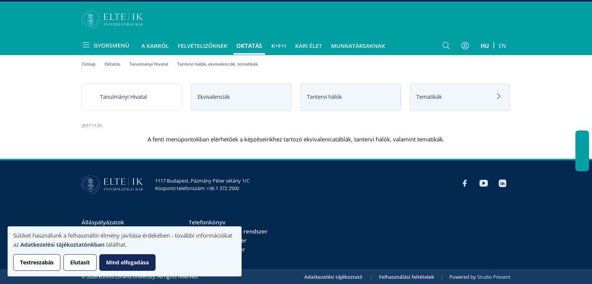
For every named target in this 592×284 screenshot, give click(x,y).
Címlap (89, 64)
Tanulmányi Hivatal (149, 64)
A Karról (154, 45)
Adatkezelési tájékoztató (333, 276)
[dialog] (125, 251)
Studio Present (493, 276)
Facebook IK (582, 137)
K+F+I (278, 45)
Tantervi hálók (324, 96)
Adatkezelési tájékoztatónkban (62, 244)
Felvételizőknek (203, 45)
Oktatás (249, 45)
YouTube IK (582, 151)
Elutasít (80, 262)
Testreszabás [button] (37, 262)
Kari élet (308, 45)
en (502, 45)
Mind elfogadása (127, 262)
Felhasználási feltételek (406, 276)
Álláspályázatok (103, 222)
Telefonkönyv (207, 222)
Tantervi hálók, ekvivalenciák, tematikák (217, 64)
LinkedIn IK (582, 164)
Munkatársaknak (358, 45)
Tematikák (429, 96)
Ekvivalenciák (213, 96)
